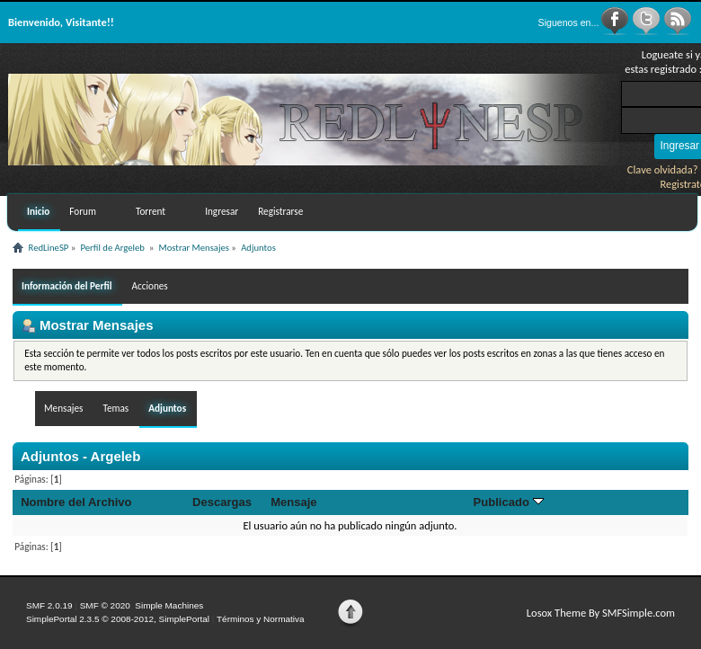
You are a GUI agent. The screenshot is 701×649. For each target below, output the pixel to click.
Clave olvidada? (662, 169)
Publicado (509, 502)
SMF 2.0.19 (49, 605)
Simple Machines (169, 605)
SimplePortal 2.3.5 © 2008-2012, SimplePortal (117, 619)
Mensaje (293, 502)
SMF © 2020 (105, 605)
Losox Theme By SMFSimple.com (601, 612)
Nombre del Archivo (76, 502)
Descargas (222, 502)
